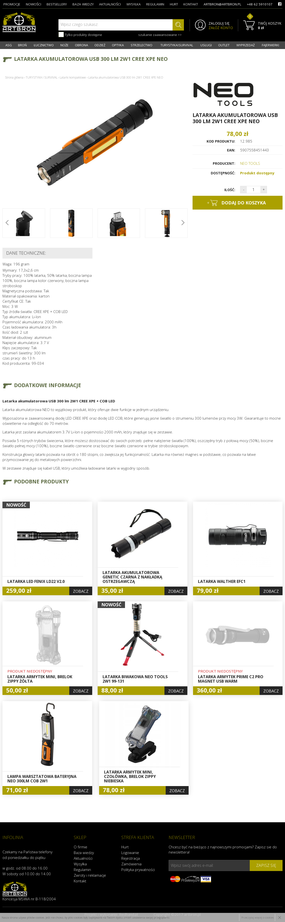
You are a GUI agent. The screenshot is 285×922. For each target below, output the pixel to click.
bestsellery (57, 4)
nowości (33, 4)
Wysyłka (80, 863)
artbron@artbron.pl (222, 4)
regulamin (155, 4)
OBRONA (81, 45)
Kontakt (80, 880)
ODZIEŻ (99, 45)
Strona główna (14, 77)
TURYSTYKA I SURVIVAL (176, 45)
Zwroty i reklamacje (90, 875)
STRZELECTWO (141, 45)
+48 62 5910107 (259, 4)
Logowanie (130, 852)
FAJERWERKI (270, 45)
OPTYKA (118, 45)
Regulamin (82, 869)
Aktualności (83, 858)
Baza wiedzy (84, 852)
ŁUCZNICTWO (44, 45)
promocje (11, 4)
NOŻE (64, 45)
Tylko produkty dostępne (80, 34)
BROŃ (22, 45)
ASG (8, 45)
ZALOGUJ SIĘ (219, 23)
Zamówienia (131, 863)
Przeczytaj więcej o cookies (257, 917)
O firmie (80, 846)
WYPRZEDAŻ (245, 45)
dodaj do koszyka (236, 203)
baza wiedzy (83, 4)
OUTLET (224, 45)
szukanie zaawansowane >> (160, 35)
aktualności (110, 4)
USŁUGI (206, 45)
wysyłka (133, 4)
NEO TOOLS (250, 163)
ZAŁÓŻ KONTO (221, 28)
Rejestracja (130, 858)
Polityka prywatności (138, 869)
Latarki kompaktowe (73, 77)
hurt (174, 4)
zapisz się (266, 865)
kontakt (190, 4)
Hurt (125, 846)
